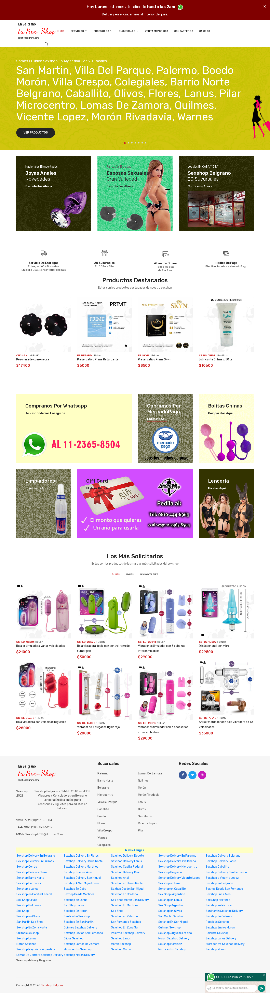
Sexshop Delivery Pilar (125, 872)
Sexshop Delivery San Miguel (82, 878)
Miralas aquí (217, 488)
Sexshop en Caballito (172, 889)
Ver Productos (36, 132)
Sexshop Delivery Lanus (126, 861)
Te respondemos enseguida (45, 413)
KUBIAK (34, 355)
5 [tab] (138, 142)
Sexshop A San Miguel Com (81, 883)
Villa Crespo (104, 830)
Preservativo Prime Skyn (154, 359)
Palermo (102, 773)
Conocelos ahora (200, 186)
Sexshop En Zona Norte (31, 927)
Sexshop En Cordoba (124, 894)
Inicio (61, 31)
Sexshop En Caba (75, 889)
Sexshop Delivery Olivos (31, 872)
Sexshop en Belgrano (219, 883)
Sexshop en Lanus (75, 900)
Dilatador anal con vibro (214, 646)
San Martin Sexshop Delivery (224, 911)
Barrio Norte (105, 780)
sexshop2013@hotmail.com (44, 834)
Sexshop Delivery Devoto (127, 855)
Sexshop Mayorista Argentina (35, 949)
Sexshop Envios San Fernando (83, 933)
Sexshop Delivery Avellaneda (177, 861)
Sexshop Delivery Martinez (81, 866)
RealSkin (222, 355)
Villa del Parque (107, 802)
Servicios (79, 30)
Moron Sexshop (26, 944)
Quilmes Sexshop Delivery (80, 927)
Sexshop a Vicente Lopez (222, 878)
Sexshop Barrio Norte (30, 878)
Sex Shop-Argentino (171, 894)
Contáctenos (183, 31)
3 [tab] (132, 142)
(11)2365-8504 (41, 820)
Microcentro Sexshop (78, 949)
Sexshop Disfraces (28, 883)
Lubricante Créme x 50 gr (215, 359)
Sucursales (129, 30)
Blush (116, 574)
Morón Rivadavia (148, 795)
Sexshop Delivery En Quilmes (35, 861)
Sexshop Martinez (170, 944)
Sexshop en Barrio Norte (127, 883)
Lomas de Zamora (150, 773)
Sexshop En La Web (218, 894)
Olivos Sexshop (73, 938)
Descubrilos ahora (38, 186)
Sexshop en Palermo (124, 916)
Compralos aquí (36, 488)
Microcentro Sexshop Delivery (225, 944)
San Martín (145, 816)
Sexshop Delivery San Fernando (226, 872)
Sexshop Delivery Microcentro (177, 866)
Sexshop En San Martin (79, 922)
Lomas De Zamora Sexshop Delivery (39, 955)
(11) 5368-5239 (41, 827)
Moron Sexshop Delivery (173, 938)
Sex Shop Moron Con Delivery (130, 900)
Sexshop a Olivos (169, 883)
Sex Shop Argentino (171, 905)
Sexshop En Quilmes (219, 916)
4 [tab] (135, 142)
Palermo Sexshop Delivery (128, 933)
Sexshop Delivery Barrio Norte (83, 861)
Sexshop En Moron (75, 911)
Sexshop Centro (27, 866)
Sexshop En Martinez (124, 905)
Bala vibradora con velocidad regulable (41, 722)
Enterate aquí (157, 419)
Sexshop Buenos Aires (78, 872)
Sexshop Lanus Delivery (221, 938)
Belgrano (103, 787)
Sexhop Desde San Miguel (127, 889)
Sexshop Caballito (217, 866)
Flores (101, 823)
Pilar (141, 830)
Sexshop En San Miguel (173, 922)
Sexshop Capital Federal (127, 866)
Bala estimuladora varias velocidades (40, 646)
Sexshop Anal (120, 878)
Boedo (101, 816)
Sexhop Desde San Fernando (224, 889)
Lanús (142, 802)
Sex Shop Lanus (74, 905)
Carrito (204, 31)
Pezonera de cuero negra (32, 359)
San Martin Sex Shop (29, 922)
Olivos (142, 809)
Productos (103, 30)
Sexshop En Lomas (28, 905)
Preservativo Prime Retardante (98, 359)
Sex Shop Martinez (218, 900)
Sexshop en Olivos (170, 911)
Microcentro (105, 795)
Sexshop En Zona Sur (125, 927)
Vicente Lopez (147, 823)
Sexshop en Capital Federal (34, 894)
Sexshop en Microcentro (221, 905)
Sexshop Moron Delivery (79, 955)
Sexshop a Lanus (27, 889)
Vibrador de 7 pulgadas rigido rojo (98, 727)
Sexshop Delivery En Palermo (177, 855)
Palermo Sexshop (217, 933)
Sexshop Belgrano (170, 872)
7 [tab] (145, 142)
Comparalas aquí (220, 413)
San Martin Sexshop (77, 916)
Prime (98, 355)
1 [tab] (125, 143)
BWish (130, 574)
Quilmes (143, 780)
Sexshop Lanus (26, 938)
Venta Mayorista (156, 31)
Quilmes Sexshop (169, 927)
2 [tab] (128, 142)
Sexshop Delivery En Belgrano (35, 855)
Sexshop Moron (121, 949)
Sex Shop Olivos (26, 900)
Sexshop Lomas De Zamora (81, 944)
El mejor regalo (97, 488)
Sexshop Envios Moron (220, 927)
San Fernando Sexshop (126, 922)
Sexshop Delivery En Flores (81, 855)
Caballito (103, 809)
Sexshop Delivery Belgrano (223, 855)
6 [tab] (142, 142)
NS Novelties (149, 574)
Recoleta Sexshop (218, 922)
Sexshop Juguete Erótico (175, 933)
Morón (142, 787)
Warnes (102, 838)
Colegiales (104, 845)
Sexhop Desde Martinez (79, 894)
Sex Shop (22, 911)
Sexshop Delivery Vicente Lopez (179, 878)
